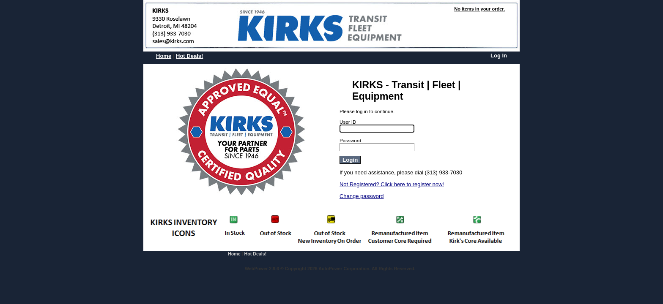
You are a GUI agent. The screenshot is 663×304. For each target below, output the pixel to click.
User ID (348, 122)
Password (350, 140)
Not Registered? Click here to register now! (392, 184)
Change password (362, 196)
